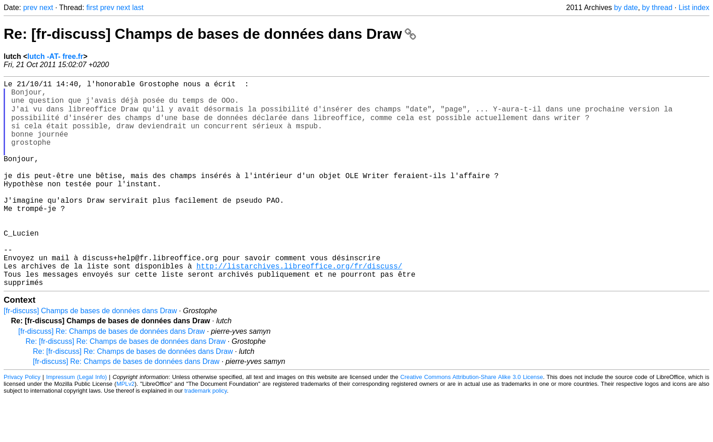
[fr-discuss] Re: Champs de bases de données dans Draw (111, 375)
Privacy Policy (22, 421)
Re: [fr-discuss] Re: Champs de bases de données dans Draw (125, 385)
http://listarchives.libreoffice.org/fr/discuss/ (299, 306)
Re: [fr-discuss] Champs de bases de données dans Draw (210, 34)
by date (626, 7)
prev (30, 7)
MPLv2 (125, 428)
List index (693, 7)
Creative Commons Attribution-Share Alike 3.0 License (472, 421)
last (138, 7)
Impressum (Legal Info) (76, 421)
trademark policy (205, 434)
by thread (657, 7)
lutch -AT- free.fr (55, 56)
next (46, 7)
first (92, 7)
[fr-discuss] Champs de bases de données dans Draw (90, 355)
